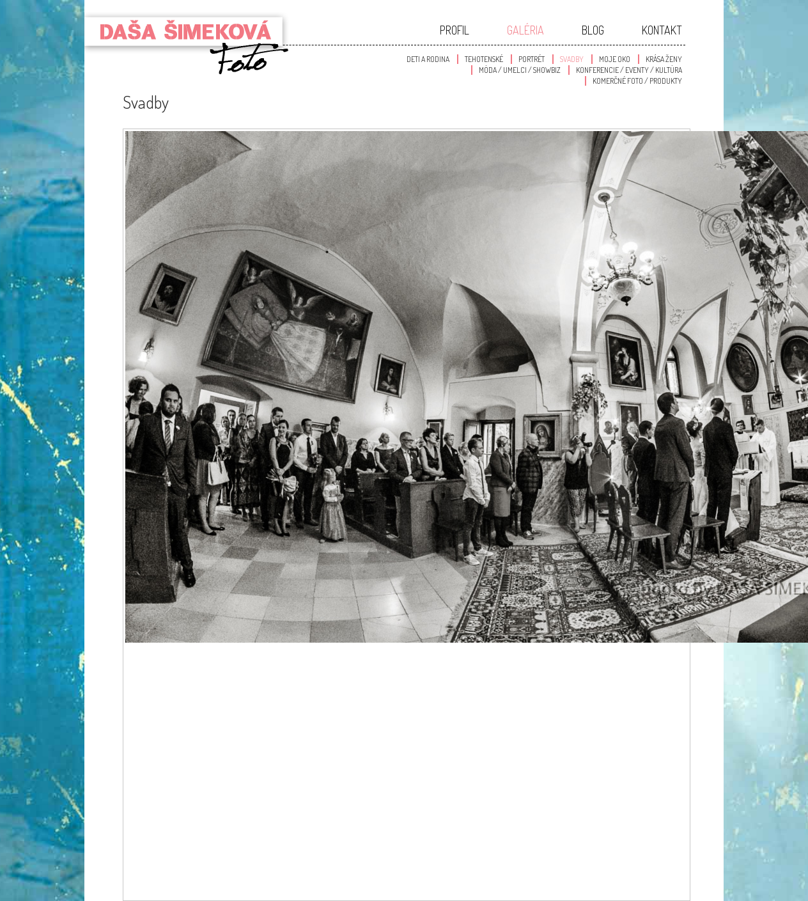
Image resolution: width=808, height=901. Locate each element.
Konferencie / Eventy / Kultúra (629, 70)
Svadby (572, 59)
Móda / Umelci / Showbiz (520, 70)
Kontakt (662, 30)
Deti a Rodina (428, 59)
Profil (454, 30)
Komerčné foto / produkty (637, 81)
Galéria (525, 30)
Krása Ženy (664, 59)
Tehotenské (484, 59)
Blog (593, 30)
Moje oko (614, 59)
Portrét (531, 59)
